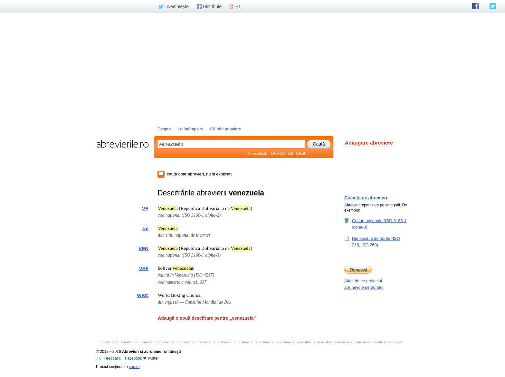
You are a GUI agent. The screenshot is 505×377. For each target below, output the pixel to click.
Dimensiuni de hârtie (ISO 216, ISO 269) (376, 241)
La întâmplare (191, 129)
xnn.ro (134, 366)
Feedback (108, 358)
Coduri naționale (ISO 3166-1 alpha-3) (379, 224)
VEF (143, 268)
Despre (164, 129)
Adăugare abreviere (369, 143)
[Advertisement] (252, 69)
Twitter (152, 358)
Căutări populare (225, 129)
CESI (300, 153)
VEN (143, 248)
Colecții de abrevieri (365, 197)
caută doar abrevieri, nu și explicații (199, 174)
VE (145, 208)
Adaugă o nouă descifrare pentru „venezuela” (207, 318)
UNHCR (278, 153)
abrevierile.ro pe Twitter (493, 6)
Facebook (133, 358)
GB (290, 153)
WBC (142, 295)
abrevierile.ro (122, 144)
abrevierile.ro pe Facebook (475, 6)
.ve (145, 228)
